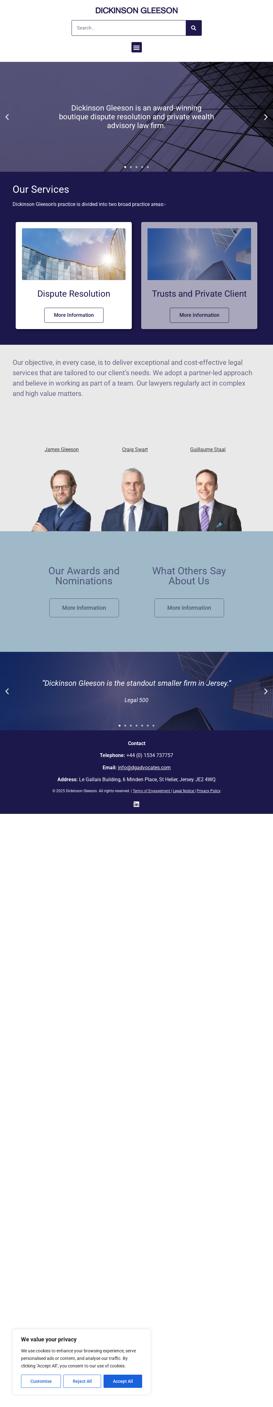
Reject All (82, 1381)
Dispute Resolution (73, 294)
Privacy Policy (209, 791)
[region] (82, 1361)
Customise (41, 1381)
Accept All (123, 1381)
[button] (136, 47)
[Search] (193, 27)
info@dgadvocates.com (144, 768)
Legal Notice (183, 791)
